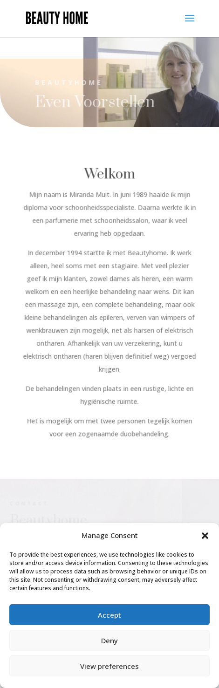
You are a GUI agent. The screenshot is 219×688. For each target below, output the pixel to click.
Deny (109, 640)
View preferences (109, 666)
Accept (109, 615)
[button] (205, 535)
